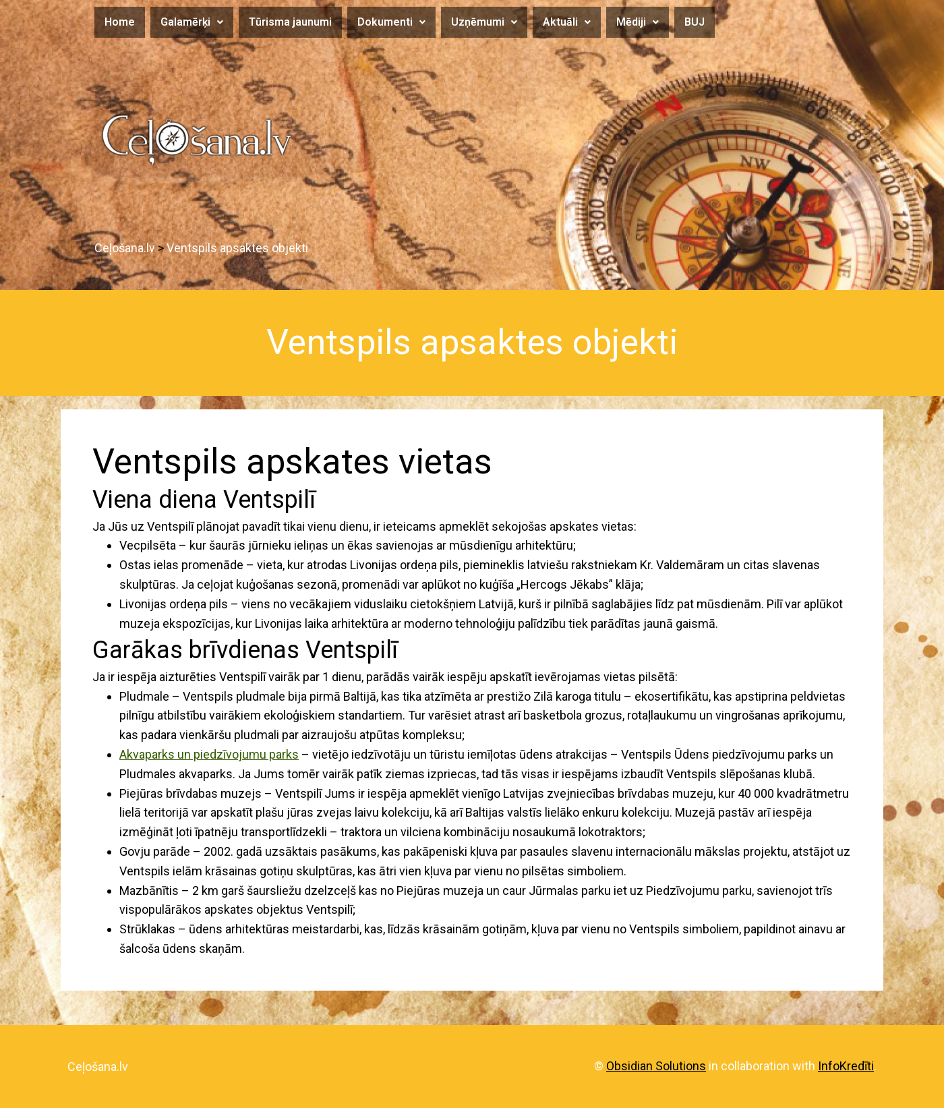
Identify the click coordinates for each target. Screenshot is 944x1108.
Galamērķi (191, 22)
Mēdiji (637, 22)
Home (120, 22)
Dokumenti (391, 22)
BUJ (694, 22)
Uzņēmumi (484, 22)
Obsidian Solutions (656, 1066)
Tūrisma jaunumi (290, 22)
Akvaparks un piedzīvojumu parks (209, 754)
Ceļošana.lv (97, 1066)
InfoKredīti (846, 1066)
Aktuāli (567, 22)
